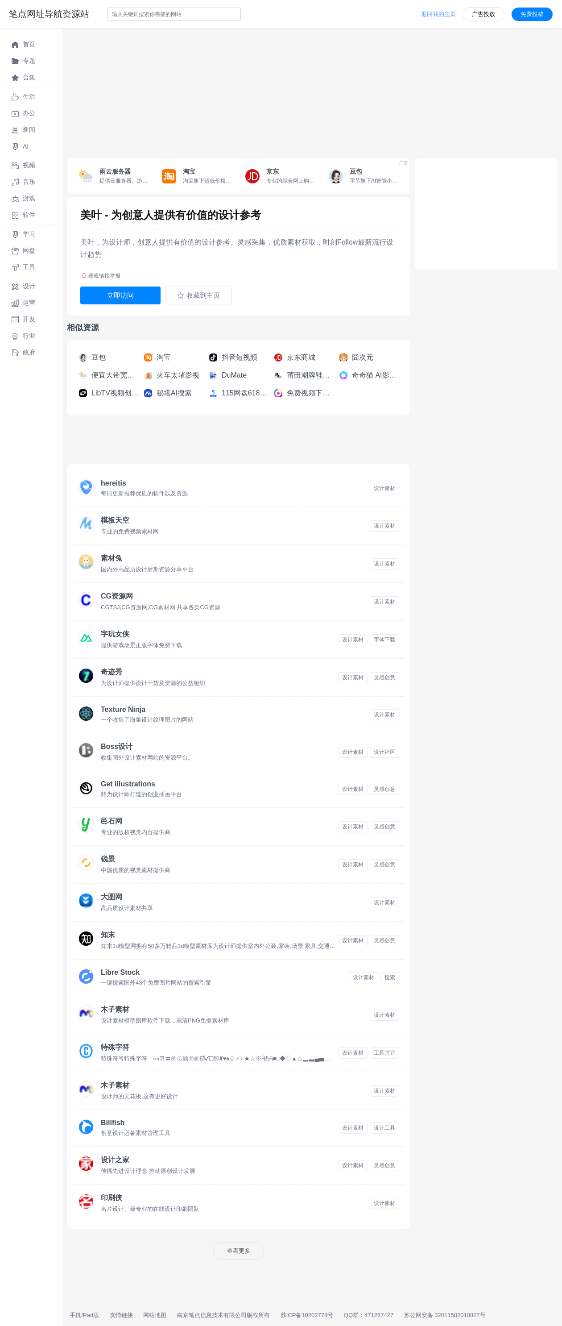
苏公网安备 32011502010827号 (445, 1315)
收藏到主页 (198, 295)
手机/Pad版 (84, 1315)
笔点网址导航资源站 (49, 14)
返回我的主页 (438, 14)
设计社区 (384, 752)
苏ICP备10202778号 (307, 1315)
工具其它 (384, 1053)
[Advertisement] (312, 91)
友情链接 (121, 1315)
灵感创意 (384, 677)
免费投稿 (532, 14)
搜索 (389, 977)
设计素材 (384, 488)
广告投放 (483, 14)
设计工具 (384, 1128)
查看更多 (238, 1250)
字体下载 (384, 639)
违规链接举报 (100, 276)
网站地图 (154, 1315)
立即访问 (120, 295)
